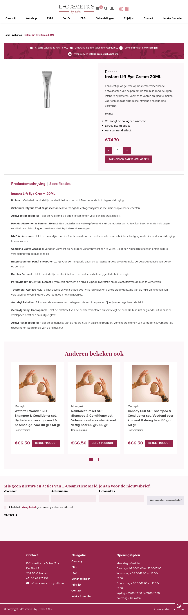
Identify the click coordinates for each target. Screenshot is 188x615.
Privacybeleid (162, 608)
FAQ (83, 19)
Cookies (179, 608)
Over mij (11, 19)
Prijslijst (129, 19)
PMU (50, 19)
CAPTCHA (10, 514)
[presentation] (31, 526)
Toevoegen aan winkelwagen (129, 157)
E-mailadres (107, 490)
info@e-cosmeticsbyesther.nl (104, 54)
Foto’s (67, 19)
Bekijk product (47, 442)
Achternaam (59, 490)
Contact (148, 19)
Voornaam (10, 490)
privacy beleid (28, 506)
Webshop (31, 19)
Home (7, 35)
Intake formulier (172, 19)
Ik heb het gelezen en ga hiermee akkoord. (41, 506)
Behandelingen (104, 19)
